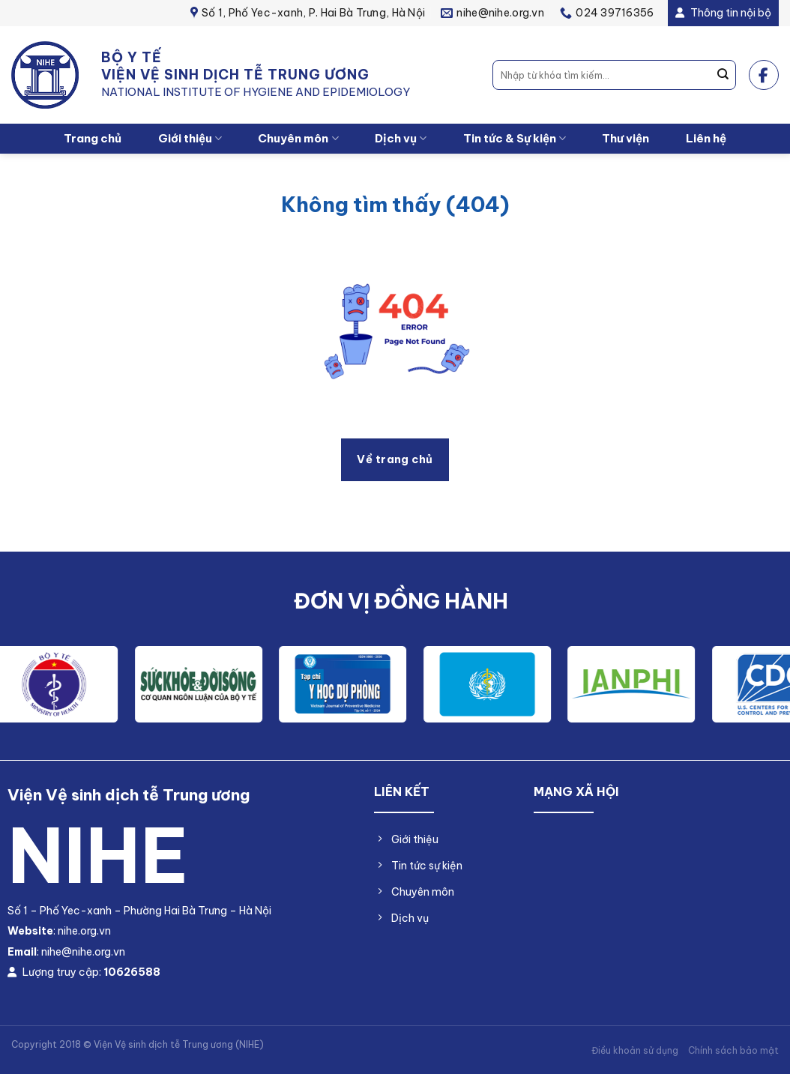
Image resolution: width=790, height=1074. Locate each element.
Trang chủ (92, 138)
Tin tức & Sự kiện (514, 138)
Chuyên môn (298, 138)
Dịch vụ (400, 138)
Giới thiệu (190, 138)
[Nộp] (723, 75)
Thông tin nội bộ (723, 12)
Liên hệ (706, 138)
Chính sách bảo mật (733, 1050)
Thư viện (625, 138)
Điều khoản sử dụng (634, 1050)
